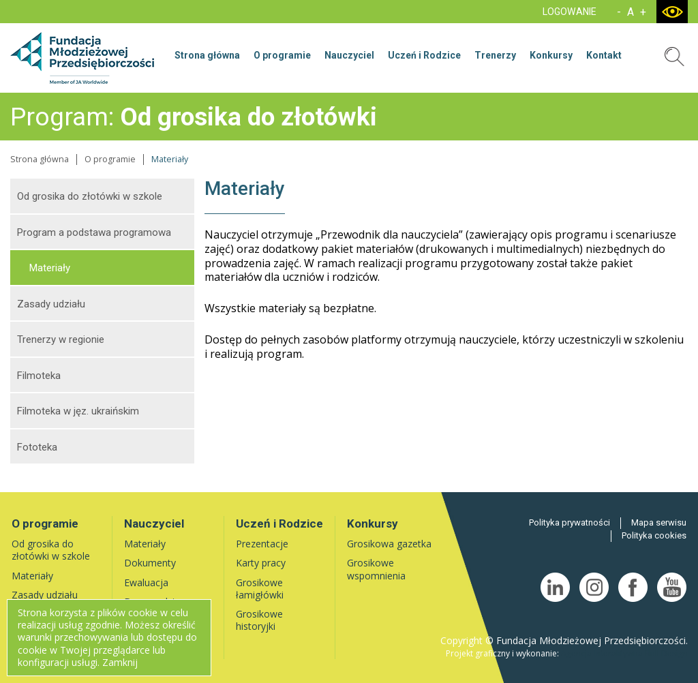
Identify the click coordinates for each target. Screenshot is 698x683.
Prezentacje (262, 543)
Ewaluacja (146, 582)
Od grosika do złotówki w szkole (89, 196)
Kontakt (604, 55)
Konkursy (551, 55)
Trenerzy (495, 55)
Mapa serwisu (658, 522)
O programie (282, 55)
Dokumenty (150, 562)
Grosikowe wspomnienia (376, 568)
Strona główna (207, 55)
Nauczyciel (349, 55)
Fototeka (37, 447)
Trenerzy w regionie (60, 339)
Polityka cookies (654, 535)
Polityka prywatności (569, 522)
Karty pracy (261, 562)
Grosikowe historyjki (259, 620)
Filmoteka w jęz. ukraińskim (78, 411)
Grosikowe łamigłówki (260, 588)
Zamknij (120, 662)
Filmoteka (39, 375)
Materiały (49, 268)
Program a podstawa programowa (94, 232)
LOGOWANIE (569, 11)
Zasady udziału (51, 304)
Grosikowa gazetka (389, 543)
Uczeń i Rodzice (424, 55)
